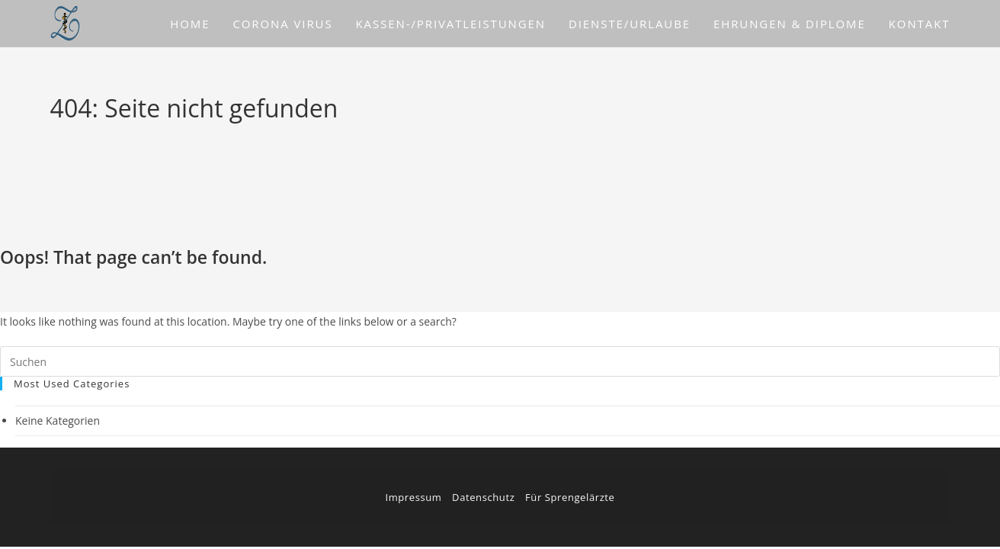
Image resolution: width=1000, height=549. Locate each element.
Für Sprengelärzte (569, 497)
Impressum (413, 497)
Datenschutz (483, 497)
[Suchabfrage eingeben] (500, 361)
